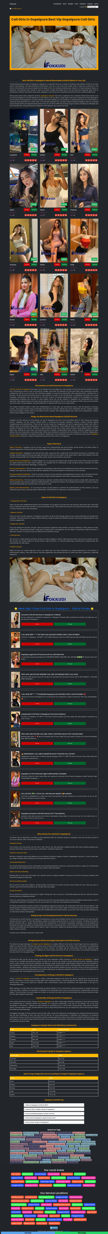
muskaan (13, 265)
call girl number (75, 1157)
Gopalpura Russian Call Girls (49, 1157)
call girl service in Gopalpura (82, 959)
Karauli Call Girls (42, 1216)
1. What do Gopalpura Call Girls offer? (36, 1105)
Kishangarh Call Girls (45, 1185)
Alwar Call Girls (63, 1201)
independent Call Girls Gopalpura (18, 1153)
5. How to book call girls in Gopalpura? (37, 1122)
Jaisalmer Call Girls (34, 1204)
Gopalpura (18, 8)
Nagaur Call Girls (54, 1216)
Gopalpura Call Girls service (17, 1139)
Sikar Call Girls (30, 1219)
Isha (41, 375)
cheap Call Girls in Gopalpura (37, 1148)
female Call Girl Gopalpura (31, 1146)
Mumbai (70, 4)
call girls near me (14, 1142)
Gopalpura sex (71, 1151)
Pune (76, 4)
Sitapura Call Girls (89, 1204)
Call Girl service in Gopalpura (30, 1132)
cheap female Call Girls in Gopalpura (55, 1144)
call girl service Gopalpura (42, 944)
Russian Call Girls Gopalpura (82, 1146)
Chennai (90, 4)
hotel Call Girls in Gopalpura (88, 1144)
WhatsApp (34, 154)
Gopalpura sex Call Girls (79, 1132)
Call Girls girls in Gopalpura (78, 1137)
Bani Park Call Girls (40, 1174)
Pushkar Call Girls (42, 1223)
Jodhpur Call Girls (46, 1204)
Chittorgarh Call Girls (88, 1208)
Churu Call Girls (27, 1212)
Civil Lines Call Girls (53, 1174)
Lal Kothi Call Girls (80, 1174)
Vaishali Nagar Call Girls (63, 1181)
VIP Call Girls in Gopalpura (30, 1155)
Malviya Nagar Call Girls (47, 1181)
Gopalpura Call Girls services (50, 1139)
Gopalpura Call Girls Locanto (47, 1132)
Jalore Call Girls (92, 1212)
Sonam (12, 320)
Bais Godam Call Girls (32, 1181)
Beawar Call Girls (90, 1181)
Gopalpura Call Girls (29, 1135)
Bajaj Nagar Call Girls (31, 1185)
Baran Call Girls (64, 1208)
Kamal (72, 375)
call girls (71, 1146)
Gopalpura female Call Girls (34, 1137)
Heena (42, 210)
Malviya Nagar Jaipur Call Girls (20, 1201)
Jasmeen (43, 320)
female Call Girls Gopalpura (17, 1151)
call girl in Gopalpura (23, 978)
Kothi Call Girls (16, 1174)
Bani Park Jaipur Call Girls (19, 1204)
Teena (72, 320)
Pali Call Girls (65, 1216)
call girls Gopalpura (85, 1157)
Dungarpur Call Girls (63, 1212)
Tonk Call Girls (68, 1219)
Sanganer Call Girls (77, 1181)
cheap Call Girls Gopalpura (36, 1153)
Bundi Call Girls (16, 1212)
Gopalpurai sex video (63, 1157)
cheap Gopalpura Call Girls (74, 1142)
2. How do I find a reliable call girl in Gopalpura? (40, 1109)
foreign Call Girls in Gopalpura (36, 1144)
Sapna (12, 210)
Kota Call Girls (16, 1208)
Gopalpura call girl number (83, 1151)
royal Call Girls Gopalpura (72, 1144)
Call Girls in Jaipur (27, 1174)
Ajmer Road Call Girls (76, 1197)
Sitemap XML (67, 1231)
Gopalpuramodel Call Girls (45, 1155)
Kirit (71, 155)
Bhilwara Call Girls (29, 1223)
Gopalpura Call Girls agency (17, 1160)
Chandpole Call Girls (17, 1185)
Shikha (42, 265)
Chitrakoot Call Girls (17, 1197)
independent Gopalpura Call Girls (18, 1144)
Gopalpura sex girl (79, 1135)
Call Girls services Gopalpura (17, 1137)
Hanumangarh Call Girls (78, 1212)
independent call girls (16, 1155)
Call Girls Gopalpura (84, 1148)
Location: (83, 7)
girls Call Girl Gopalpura (50, 1153)
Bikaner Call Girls (77, 1204)
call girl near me (61, 1151)
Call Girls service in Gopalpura (69, 1148)
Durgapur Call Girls (67, 1174)
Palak (72, 265)
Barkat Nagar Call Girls (88, 1178)
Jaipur (96, 4)
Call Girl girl (38, 1135)
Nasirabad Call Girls (89, 1185)
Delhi (64, 4)
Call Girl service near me (61, 1146)
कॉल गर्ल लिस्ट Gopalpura (16, 1162)
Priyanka (73, 210)
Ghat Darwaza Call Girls (58, 1178)
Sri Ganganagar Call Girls (54, 1219)
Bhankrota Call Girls (59, 1185)
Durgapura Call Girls (61, 1197)
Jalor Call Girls (40, 1208)
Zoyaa (12, 375)
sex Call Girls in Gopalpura (46, 1146)
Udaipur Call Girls (16, 1223)
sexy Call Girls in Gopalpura (73, 1160)
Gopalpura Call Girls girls (16, 1146)
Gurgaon (83, 4)
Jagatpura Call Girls (17, 1178)
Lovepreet (13, 155)
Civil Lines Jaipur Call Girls (46, 1197)
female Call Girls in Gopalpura (65, 1135)
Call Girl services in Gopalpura (20, 389)
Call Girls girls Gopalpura (88, 1142)
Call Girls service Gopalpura (66, 1139)
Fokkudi (13, 4)
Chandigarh (57, 4)
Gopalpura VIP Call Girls (50, 1151)
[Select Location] (92, 7)
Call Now (27, 154)
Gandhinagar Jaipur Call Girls (62, 1204)
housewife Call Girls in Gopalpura (50, 1137)
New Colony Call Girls (18, 1181)
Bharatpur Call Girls (27, 1208)
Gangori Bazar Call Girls (74, 1185)
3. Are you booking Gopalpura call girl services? (39, 1113)
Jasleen (42, 155)
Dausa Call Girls (38, 1212)
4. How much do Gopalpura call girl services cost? (40, 1118)
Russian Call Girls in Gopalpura (82, 1139)
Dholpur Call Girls (50, 1212)
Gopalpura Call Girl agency (77, 1155)
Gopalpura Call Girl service (17, 1157)
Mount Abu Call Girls (80, 1219)
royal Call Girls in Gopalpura (40, 1142)
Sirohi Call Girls (40, 1219)
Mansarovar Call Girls (73, 1178)
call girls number (65, 1137)
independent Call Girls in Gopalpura (19, 1148)
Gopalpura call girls (47, 96)
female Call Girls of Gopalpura (61, 1155)
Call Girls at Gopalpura (16, 1135)
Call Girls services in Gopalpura (34, 1151)
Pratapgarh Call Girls (77, 1216)
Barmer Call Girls (75, 1208)
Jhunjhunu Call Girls (30, 1216)
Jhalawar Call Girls (17, 1216)
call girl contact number (58, 1160)
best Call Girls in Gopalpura (59, 1162)
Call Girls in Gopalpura (16, 1132)
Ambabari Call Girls (44, 1178)
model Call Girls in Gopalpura (33, 1139)
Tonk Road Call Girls (31, 1197)
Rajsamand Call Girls (17, 1219)
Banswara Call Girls (51, 1208)
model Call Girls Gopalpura (53, 1148)
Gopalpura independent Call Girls (57, 1142)
